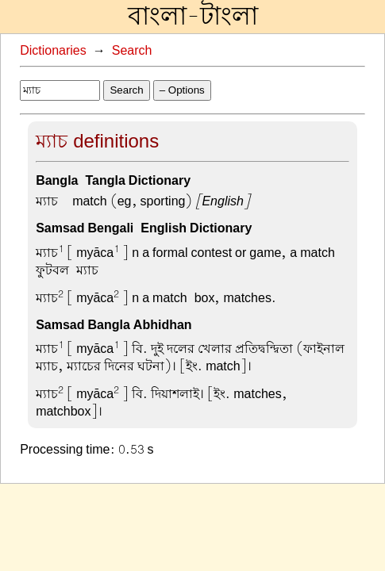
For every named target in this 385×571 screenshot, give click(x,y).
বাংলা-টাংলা (193, 16)
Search (132, 50)
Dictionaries (53, 50)
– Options (182, 90)
